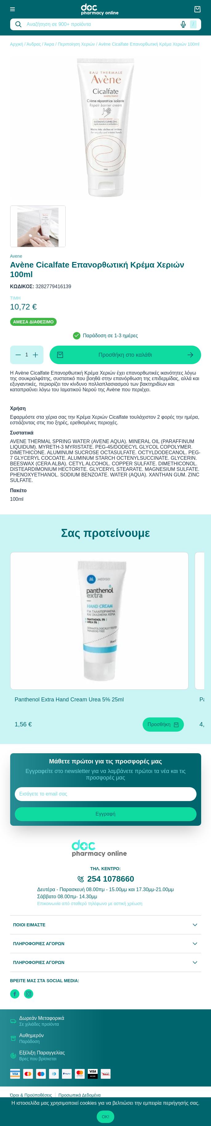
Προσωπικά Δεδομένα (80, 1095)
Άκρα (49, 44)
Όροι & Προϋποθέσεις (31, 1095)
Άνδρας (33, 44)
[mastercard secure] (81, 1074)
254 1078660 (110, 878)
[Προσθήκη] (35, 355)
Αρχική (16, 44)
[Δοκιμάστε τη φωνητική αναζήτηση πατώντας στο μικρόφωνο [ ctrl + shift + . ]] (183, 24)
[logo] (104, 9)
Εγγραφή (105, 813)
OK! (105, 1116)
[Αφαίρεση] (18, 355)
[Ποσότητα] (26, 355)
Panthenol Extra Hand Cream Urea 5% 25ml (69, 699)
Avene (16, 256)
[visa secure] (94, 1074)
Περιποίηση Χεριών (76, 44)
